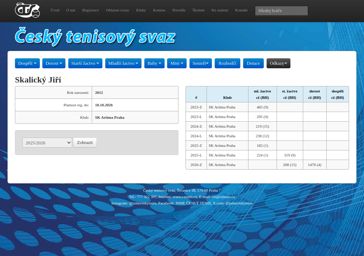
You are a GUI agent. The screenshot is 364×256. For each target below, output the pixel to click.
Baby (154, 63)
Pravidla (179, 10)
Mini (176, 63)
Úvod (54, 10)
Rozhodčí (227, 63)
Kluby (141, 10)
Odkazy (278, 63)
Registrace (90, 10)
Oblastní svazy (117, 10)
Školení (199, 10)
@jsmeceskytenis (142, 203)
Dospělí (27, 63)
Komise (159, 10)
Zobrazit (85, 142)
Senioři (201, 63)
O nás (70, 10)
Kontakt (241, 10)
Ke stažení (220, 10)
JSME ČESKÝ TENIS (193, 203)
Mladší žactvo (123, 63)
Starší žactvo (85, 63)
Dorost (54, 63)
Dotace (253, 63)
